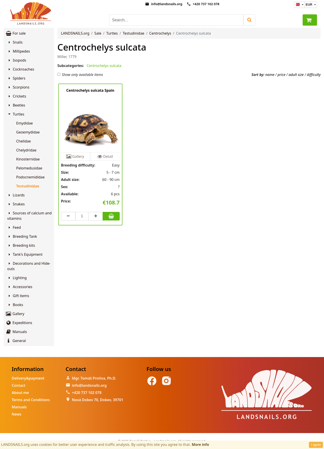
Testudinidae (27, 186)
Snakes (16, 204)
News (16, 414)
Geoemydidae (28, 132)
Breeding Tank (22, 236)
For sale (15, 33)
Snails (14, 42)
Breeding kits (21, 245)
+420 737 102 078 (206, 4)
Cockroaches (20, 69)
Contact (18, 385)
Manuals (16, 331)
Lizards (16, 195)
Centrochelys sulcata (101, 47)
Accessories (19, 286)
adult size (296, 74)
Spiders (16, 78)
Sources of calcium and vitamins (29, 216)
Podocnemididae (30, 177)
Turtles (16, 114)
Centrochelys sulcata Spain (90, 90)
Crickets (16, 96)
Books (15, 304)
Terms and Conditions (31, 399)
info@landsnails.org (166, 4)
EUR (309, 4)
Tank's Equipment (25, 254)
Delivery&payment (28, 378)
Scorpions (18, 87)
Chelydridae (26, 150)
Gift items (18, 295)
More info (200, 444)
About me (20, 392)
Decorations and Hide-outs (28, 266)
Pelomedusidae (29, 168)
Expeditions (18, 322)
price (281, 74)
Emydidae (24, 123)
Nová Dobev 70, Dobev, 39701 (97, 399)
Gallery (14, 313)
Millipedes (18, 51)
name (269, 74)
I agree (316, 445)
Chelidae (23, 141)
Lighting (17, 277)
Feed (14, 227)
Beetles (16, 105)
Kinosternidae (28, 159)
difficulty (314, 74)
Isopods (16, 60)
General (15, 340)
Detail (105, 156)
